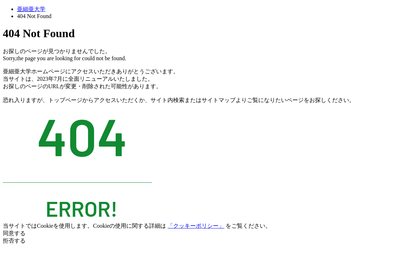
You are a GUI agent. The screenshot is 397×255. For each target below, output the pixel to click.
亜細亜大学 (31, 9)
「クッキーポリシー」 (195, 226)
